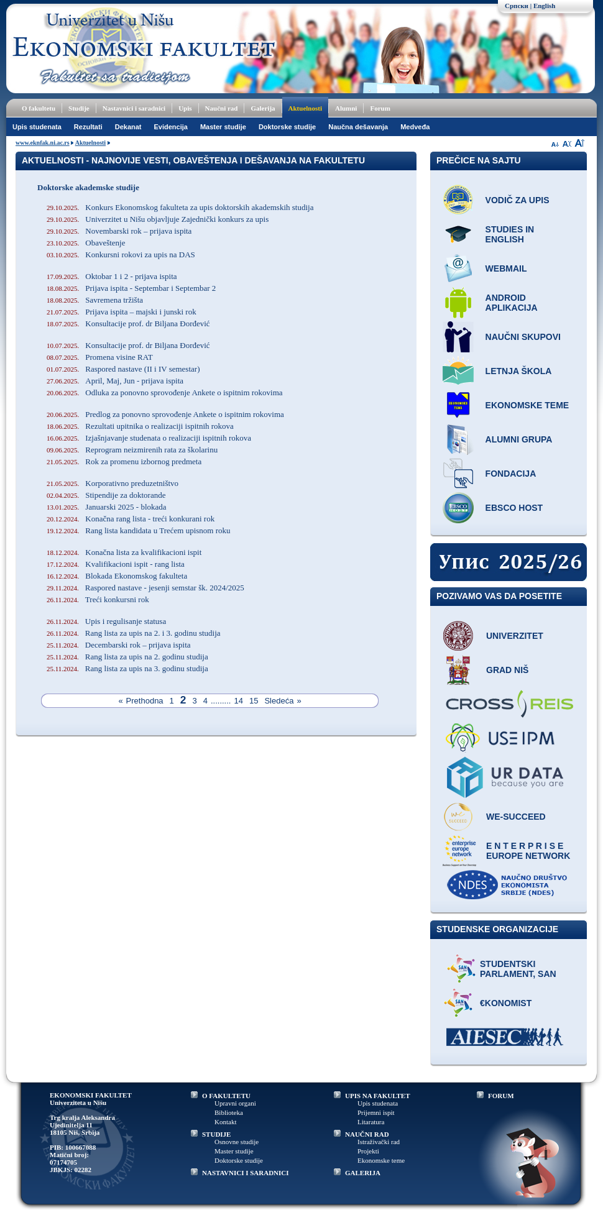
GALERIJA (362, 1172)
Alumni (346, 108)
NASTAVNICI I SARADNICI (245, 1172)
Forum (380, 108)
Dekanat (128, 127)
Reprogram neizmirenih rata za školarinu (132, 449)
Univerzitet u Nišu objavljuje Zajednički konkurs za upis (158, 219)
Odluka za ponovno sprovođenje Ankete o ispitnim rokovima (165, 392)
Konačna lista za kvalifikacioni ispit (124, 552)
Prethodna (144, 700)
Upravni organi (235, 1103)
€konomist (506, 1003)
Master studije (223, 127)
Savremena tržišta (95, 300)
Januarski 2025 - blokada (107, 506)
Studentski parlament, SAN (518, 969)
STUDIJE (216, 1134)
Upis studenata (37, 127)
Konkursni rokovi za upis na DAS (121, 254)
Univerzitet (514, 636)
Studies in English (510, 234)
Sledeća (278, 700)
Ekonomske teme (527, 405)
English (544, 5)
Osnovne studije (236, 1141)
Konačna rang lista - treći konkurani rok (130, 518)
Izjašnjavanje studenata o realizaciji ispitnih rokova (149, 437)
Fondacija (511, 474)
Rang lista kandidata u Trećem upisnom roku (139, 530)
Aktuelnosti (305, 108)
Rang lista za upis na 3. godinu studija (127, 668)
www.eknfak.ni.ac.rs (43, 142)
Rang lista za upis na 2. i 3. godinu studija (134, 633)
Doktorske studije (287, 127)
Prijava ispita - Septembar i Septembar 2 (131, 288)
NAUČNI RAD (367, 1134)
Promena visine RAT (100, 357)
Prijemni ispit (376, 1112)
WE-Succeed (516, 817)
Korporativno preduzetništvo (112, 483)
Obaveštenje (86, 242)
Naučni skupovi (523, 337)
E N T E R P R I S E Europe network (528, 851)
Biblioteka (228, 1112)
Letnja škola (519, 371)
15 (253, 700)
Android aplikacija (512, 303)
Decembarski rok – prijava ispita (119, 644)
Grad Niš (507, 670)
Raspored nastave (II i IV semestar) (123, 369)
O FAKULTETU (226, 1095)
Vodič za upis (518, 200)
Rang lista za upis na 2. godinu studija (127, 656)
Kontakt (225, 1121)
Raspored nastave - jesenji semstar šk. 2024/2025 (145, 587)
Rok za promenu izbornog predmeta (124, 461)
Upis (184, 108)
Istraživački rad (378, 1141)
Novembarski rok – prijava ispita (119, 231)
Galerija (263, 108)
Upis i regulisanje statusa (106, 621)
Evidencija (171, 127)
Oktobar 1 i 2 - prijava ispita (112, 276)
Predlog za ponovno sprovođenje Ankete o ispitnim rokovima (165, 414)
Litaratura (370, 1121)
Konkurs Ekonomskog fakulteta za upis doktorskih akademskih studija (180, 207)
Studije (79, 108)
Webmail (506, 268)
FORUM (501, 1095)
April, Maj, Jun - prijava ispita (115, 380)
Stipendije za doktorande (106, 495)
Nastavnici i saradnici (134, 108)
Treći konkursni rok (98, 599)
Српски (516, 5)
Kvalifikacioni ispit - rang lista (116, 564)
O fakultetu (38, 108)
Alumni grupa (519, 439)
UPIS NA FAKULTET (377, 1095)
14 (238, 700)
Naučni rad (221, 108)
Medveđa (415, 127)
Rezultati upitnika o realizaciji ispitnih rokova (140, 426)
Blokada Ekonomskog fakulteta (117, 575)
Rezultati (88, 127)
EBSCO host (514, 508)
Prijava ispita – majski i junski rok (121, 311)
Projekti (368, 1151)
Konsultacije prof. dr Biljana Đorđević (128, 323)
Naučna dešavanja (358, 127)
